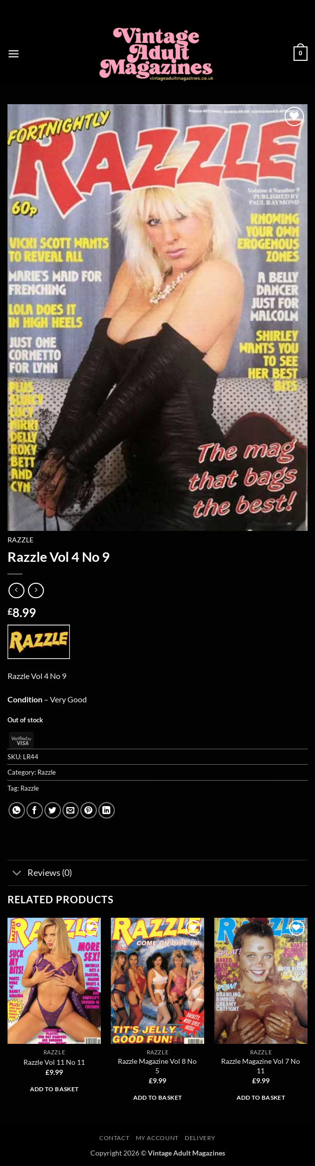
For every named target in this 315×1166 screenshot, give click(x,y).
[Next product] (16, 590)
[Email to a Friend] (70, 810)
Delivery (200, 1138)
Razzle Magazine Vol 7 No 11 (260, 1066)
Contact (114, 1138)
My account (157, 1138)
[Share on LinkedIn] (106, 810)
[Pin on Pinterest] (88, 810)
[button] (13, 53)
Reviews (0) (39, 873)
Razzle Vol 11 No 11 (54, 1062)
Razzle (20, 540)
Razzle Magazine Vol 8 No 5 (157, 1066)
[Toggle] (17, 873)
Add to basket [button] (54, 1089)
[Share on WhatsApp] (16, 810)
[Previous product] (35, 590)
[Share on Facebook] (34, 810)
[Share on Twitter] (52, 810)
